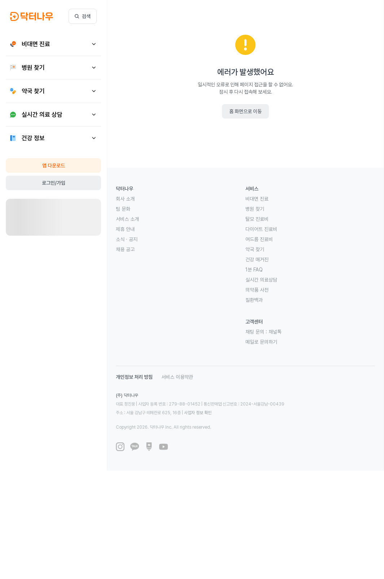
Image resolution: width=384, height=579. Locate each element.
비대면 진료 (257, 199)
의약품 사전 (257, 290)
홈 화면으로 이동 (245, 111)
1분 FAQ (254, 270)
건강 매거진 (257, 259)
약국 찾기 (254, 249)
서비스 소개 (127, 219)
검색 (83, 16)
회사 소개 (125, 199)
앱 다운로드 (53, 165)
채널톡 (275, 332)
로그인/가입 (53, 183)
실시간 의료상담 (261, 280)
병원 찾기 (254, 209)
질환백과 (254, 300)
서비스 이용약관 (177, 377)
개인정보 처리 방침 (134, 377)
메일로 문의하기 (261, 342)
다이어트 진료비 (261, 229)
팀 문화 (123, 209)
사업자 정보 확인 (197, 412)
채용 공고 (125, 249)
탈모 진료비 (257, 219)
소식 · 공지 (127, 239)
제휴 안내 (125, 229)
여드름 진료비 (259, 239)
